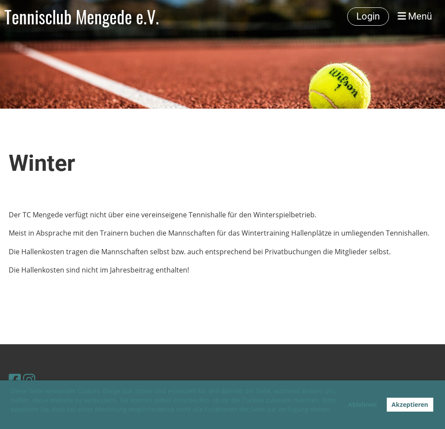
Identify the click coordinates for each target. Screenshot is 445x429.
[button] (12, 419)
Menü (415, 16)
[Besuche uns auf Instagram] (29, 379)
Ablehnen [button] (362, 404)
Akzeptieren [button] (410, 404)
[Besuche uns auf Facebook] (15, 379)
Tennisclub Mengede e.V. (81, 16)
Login (368, 16)
